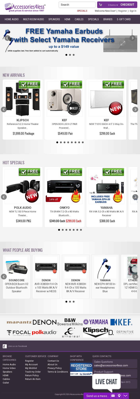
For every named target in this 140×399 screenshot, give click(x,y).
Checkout (127, 4)
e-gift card (124, 19)
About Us (52, 364)
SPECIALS (82, 10)
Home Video (9, 368)
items (112, 5)
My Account (31, 364)
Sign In (133, 10)
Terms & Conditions (58, 371)
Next (132, 38)
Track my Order (33, 371)
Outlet (6, 382)
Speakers (54, 19)
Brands (107, 19)
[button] (93, 4)
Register (122, 10)
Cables (79, 19)
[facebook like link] (5, 346)
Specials (93, 19)
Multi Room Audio (33, 19)
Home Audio (12, 19)
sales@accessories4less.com (111, 365)
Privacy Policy (55, 368)
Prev (7, 38)
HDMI (67, 19)
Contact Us (53, 360)
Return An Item (32, 379)
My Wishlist (31, 368)
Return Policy (32, 375)
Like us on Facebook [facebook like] (17, 346)
